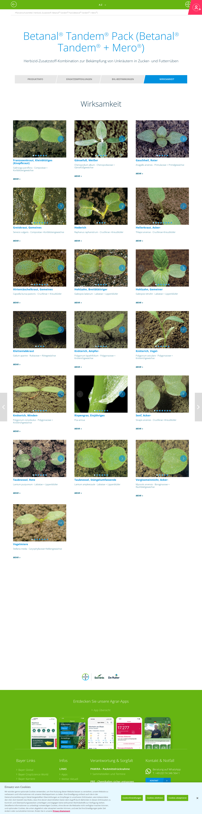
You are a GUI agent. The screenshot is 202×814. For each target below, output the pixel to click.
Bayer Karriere (26, 760)
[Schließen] (197, 798)
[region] (101, 798)
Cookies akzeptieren (178, 798)
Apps (64, 755)
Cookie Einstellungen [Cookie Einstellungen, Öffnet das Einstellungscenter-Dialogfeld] (132, 798)
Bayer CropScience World (33, 755)
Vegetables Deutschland (32, 778)
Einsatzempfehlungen (79, 79)
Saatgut (65, 778)
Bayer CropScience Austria (33, 764)
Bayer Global (25, 751)
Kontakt (154, 761)
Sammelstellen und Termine (109, 755)
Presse (22, 773)
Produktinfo (35, 79)
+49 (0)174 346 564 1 (167, 754)
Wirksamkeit (166, 79)
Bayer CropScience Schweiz (34, 769)
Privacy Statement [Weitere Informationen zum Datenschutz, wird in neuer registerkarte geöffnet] (61, 811)
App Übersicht (102, 691)
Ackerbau (67, 773)
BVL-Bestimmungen (123, 79)
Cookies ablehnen (155, 798)
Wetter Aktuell (69, 760)
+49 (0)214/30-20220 (167, 774)
